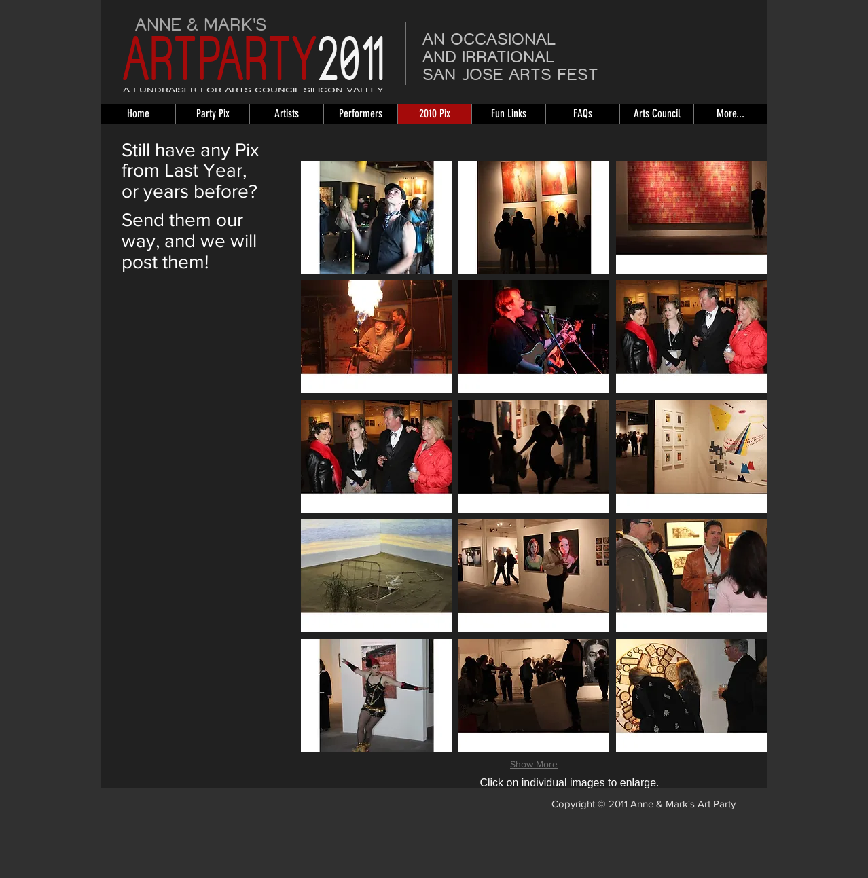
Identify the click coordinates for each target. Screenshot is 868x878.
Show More (534, 763)
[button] (376, 217)
